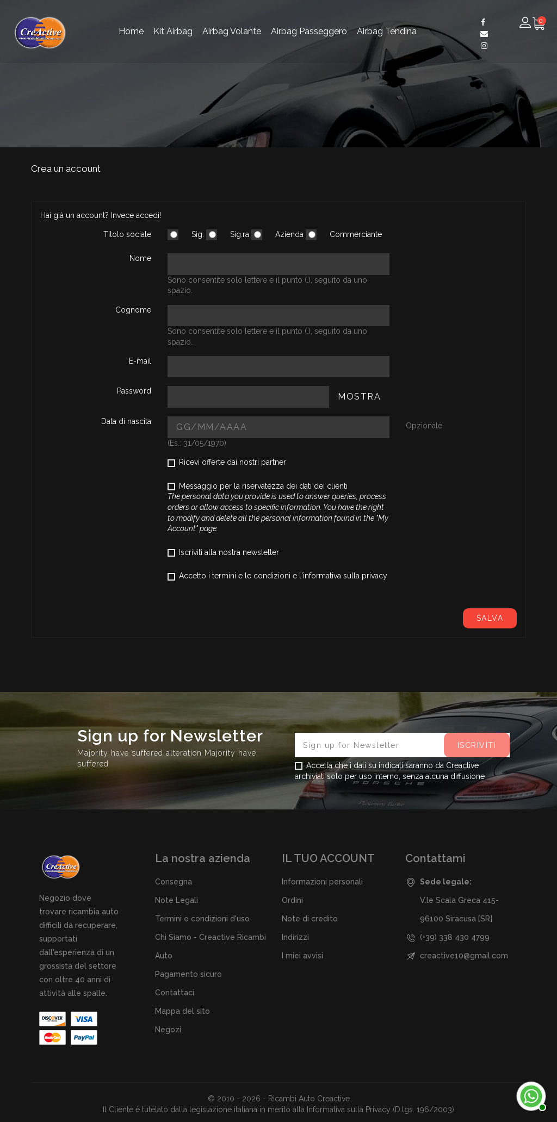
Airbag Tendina (387, 31)
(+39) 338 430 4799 (455, 937)
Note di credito (310, 918)
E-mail (140, 361)
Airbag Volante (231, 31)
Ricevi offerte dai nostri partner (227, 462)
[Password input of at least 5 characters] (248, 396)
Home (131, 31)
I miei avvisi (302, 955)
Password (134, 391)
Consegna (173, 881)
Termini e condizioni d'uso (202, 918)
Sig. (186, 234)
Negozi (168, 1029)
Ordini (292, 900)
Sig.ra (227, 234)
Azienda (277, 234)
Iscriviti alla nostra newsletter (223, 552)
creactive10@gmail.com (464, 955)
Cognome (133, 310)
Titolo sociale (127, 234)
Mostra (359, 396)
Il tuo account (328, 858)
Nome (140, 258)
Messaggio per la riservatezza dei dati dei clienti (278, 507)
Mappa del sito (182, 1011)
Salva (490, 618)
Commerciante (344, 234)
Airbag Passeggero (309, 31)
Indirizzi (295, 937)
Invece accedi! (136, 215)
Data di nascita (126, 421)
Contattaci (174, 992)
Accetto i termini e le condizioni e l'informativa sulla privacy (277, 575)
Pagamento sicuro (188, 974)
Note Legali (176, 900)
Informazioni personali (322, 881)
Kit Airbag (173, 31)
